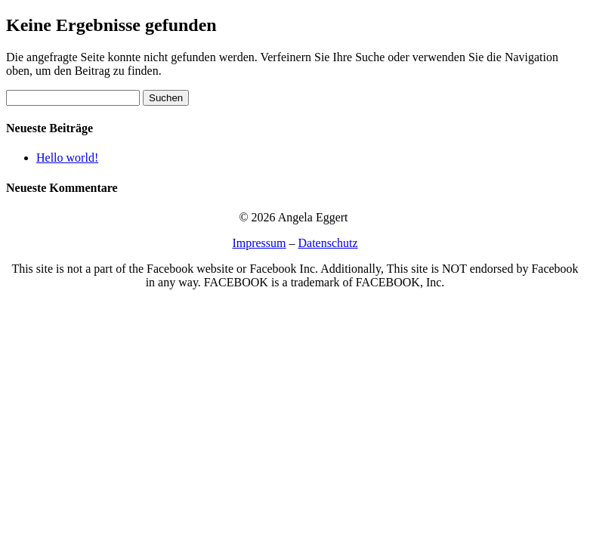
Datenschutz (328, 242)
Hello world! (67, 157)
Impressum (259, 242)
